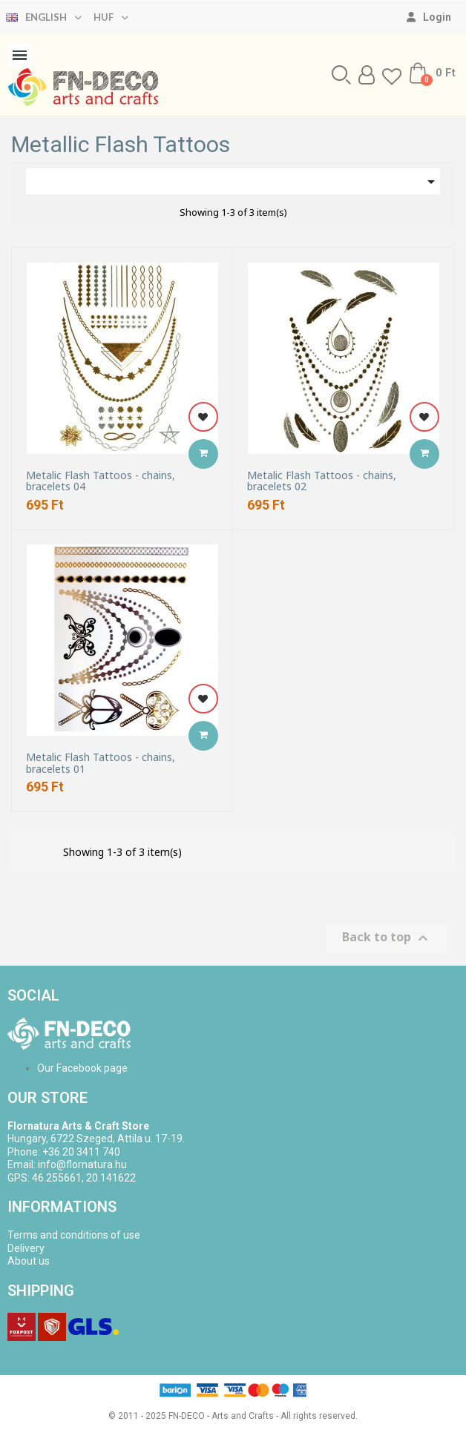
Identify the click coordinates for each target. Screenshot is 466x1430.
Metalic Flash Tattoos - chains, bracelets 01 (100, 762)
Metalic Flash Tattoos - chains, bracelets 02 (321, 480)
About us (28, 1261)
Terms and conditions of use (73, 1235)
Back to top (387, 938)
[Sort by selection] (233, 181)
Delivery (26, 1248)
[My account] (429, 17)
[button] (341, 75)
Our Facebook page (82, 1068)
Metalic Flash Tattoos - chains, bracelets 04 (100, 480)
